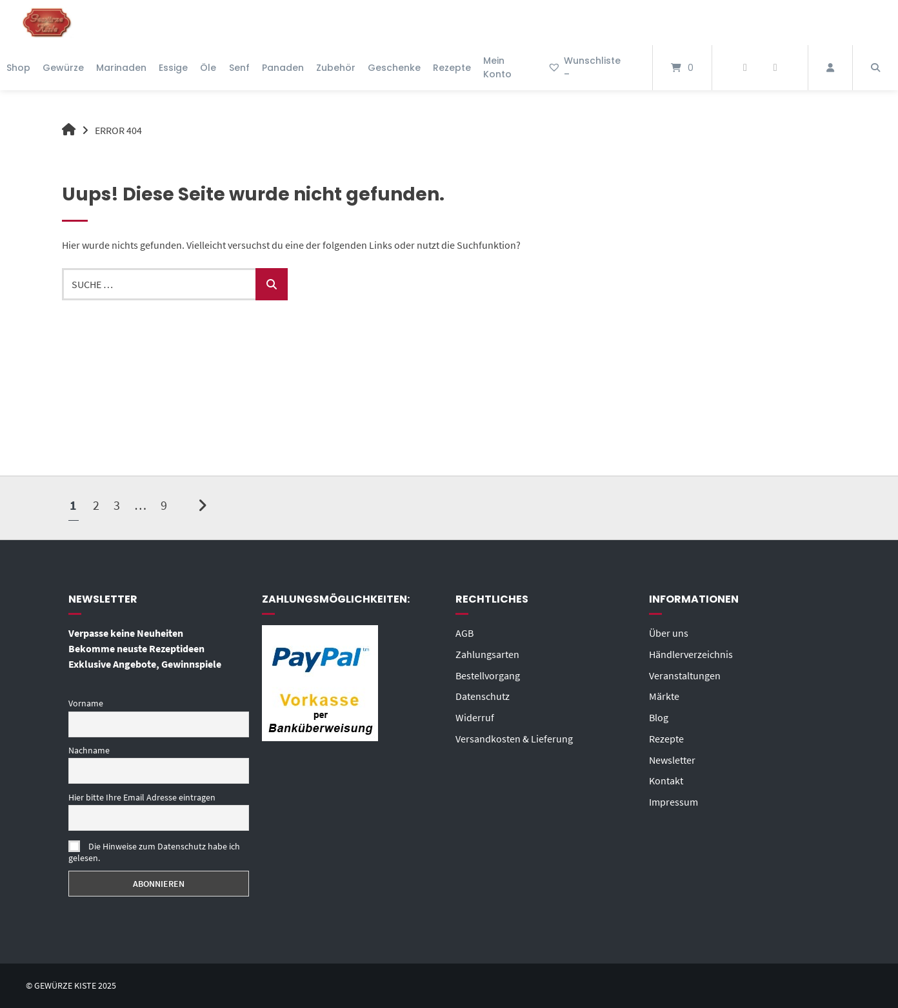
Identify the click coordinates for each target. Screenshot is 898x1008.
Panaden (283, 67)
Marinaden (121, 67)
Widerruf (474, 715)
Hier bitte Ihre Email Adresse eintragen (141, 796)
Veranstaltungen (685, 674)
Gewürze (63, 67)
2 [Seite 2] (96, 504)
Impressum (673, 797)
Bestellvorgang (487, 674)
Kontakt (666, 777)
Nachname (89, 750)
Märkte (664, 694)
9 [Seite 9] (164, 504)
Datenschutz (482, 694)
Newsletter (672, 756)
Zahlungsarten (487, 653)
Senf (239, 67)
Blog (658, 715)
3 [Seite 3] (117, 504)
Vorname (85, 703)
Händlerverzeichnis (691, 653)
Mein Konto (497, 67)
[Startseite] (47, 22)
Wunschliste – (584, 67)
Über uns (668, 632)
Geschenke (394, 67)
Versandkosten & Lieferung (514, 736)
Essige (173, 67)
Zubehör (335, 67)
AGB (464, 632)
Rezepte (452, 67)
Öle (208, 67)
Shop (18, 67)
